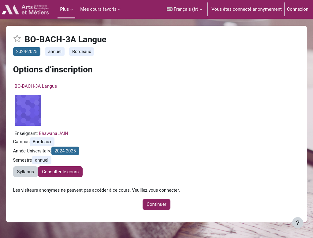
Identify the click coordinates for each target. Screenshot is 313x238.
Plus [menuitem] (64, 9)
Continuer (156, 205)
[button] (184, 9)
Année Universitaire (41, 152)
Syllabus (34, 172)
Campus (30, 142)
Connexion (297, 9)
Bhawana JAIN (63, 134)
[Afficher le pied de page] (297, 222)
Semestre (31, 161)
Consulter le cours (69, 172)
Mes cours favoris (98, 9)
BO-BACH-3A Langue (44, 86)
